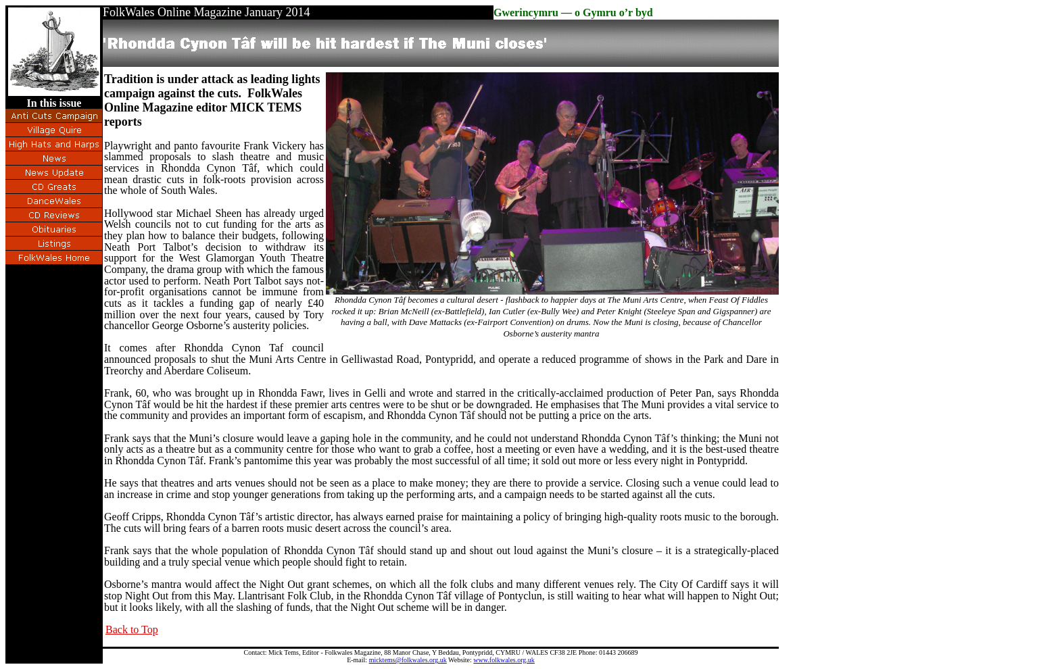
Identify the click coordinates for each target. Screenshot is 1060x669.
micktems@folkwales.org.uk (408, 660)
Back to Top (131, 629)
